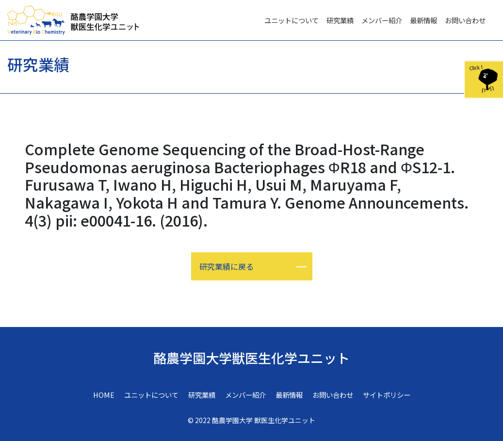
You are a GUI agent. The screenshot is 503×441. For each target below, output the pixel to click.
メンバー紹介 (381, 20)
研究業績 (340, 20)
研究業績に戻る (226, 266)
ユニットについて (291, 20)
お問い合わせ (465, 20)
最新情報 (423, 20)
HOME (103, 395)
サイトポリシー (386, 395)
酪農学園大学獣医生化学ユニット (251, 357)
